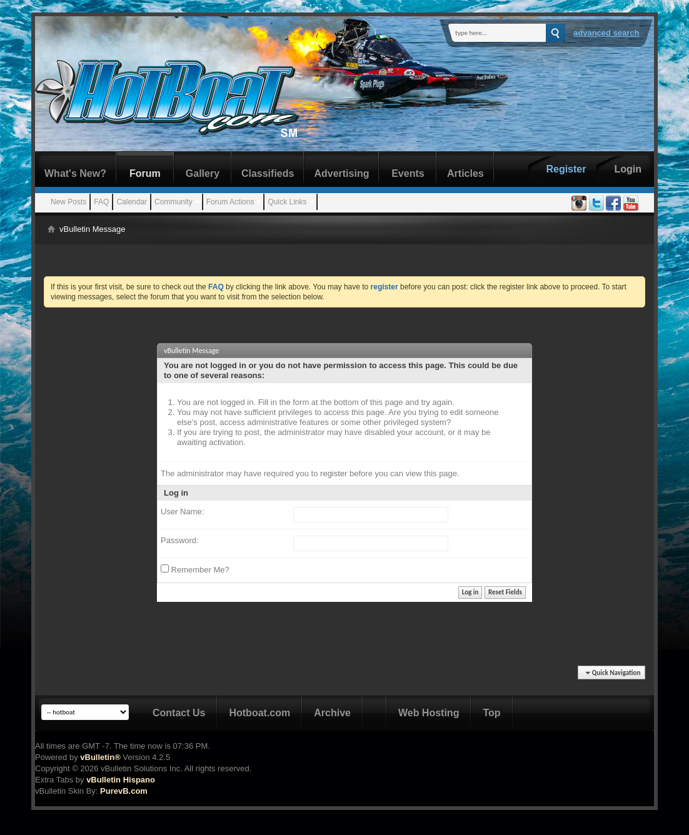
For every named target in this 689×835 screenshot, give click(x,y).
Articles (465, 173)
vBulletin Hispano (120, 779)
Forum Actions (230, 202)
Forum (145, 173)
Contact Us (179, 713)
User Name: (182, 511)
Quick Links (287, 202)
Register (566, 169)
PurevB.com (124, 791)
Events (407, 173)
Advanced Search (606, 33)
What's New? (75, 173)
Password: (180, 540)
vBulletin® (100, 757)
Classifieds (267, 173)
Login (627, 169)
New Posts (68, 202)
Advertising (341, 173)
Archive (332, 713)
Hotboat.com (259, 713)
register (333, 473)
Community (173, 202)
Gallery (202, 173)
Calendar (131, 202)
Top (491, 713)
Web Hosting (428, 713)
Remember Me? (195, 569)
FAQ (101, 202)
